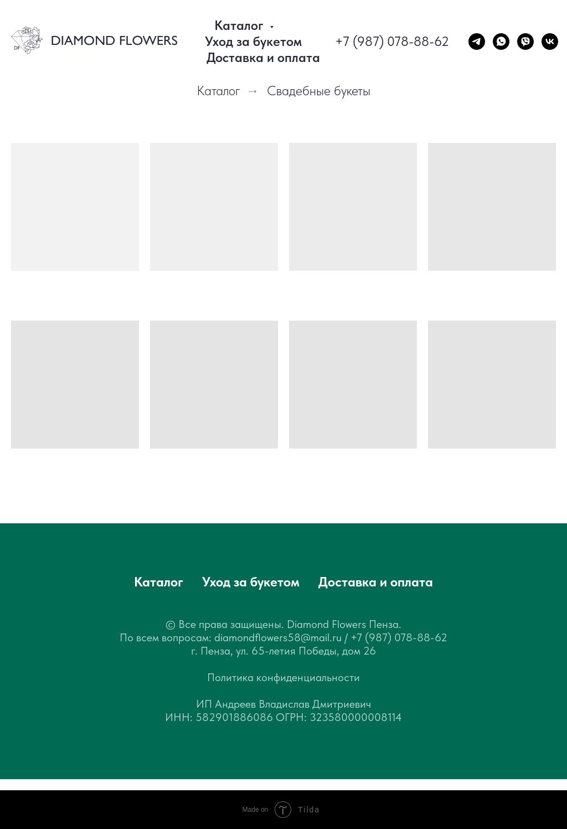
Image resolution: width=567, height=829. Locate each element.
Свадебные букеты (318, 91)
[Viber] (525, 41)
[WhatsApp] (501, 41)
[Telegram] (476, 41)
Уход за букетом (253, 41)
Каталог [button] (240, 25)
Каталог (218, 91)
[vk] (550, 41)
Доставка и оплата (263, 57)
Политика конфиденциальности (283, 677)
